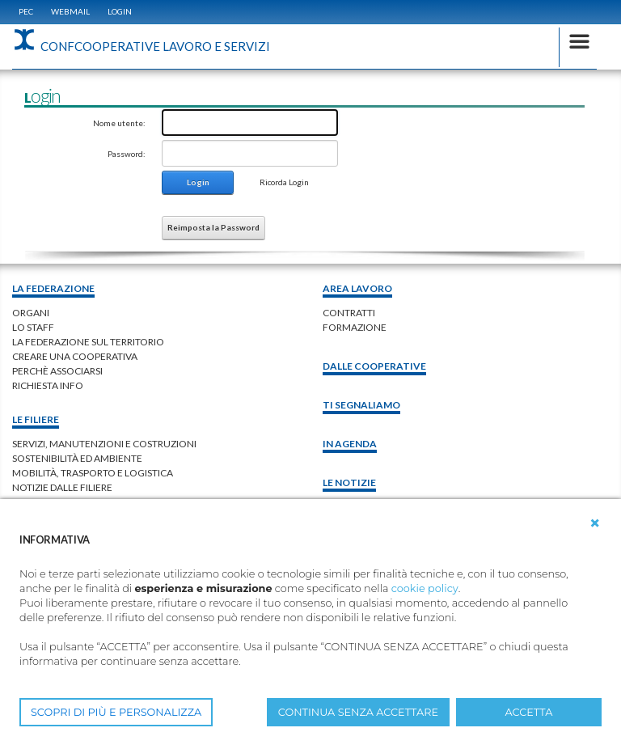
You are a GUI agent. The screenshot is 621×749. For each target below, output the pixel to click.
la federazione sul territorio (88, 342)
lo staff (33, 327)
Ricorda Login (284, 182)
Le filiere (35, 419)
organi (30, 313)
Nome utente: (119, 123)
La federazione (53, 288)
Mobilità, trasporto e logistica (92, 473)
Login (120, 11)
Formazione (355, 327)
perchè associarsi (57, 371)
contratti (349, 313)
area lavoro (357, 288)
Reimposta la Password (213, 227)
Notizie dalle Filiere (62, 487)
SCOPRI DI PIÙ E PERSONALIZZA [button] (116, 712)
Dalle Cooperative (374, 366)
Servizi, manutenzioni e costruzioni (104, 444)
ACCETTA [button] (529, 712)
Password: (127, 154)
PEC (26, 11)
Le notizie (349, 482)
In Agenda (350, 444)
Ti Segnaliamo (361, 405)
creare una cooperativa (74, 356)
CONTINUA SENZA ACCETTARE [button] (358, 712)
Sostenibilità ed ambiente (77, 458)
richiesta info (47, 385)
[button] (595, 523)
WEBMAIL (70, 11)
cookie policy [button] (424, 588)
